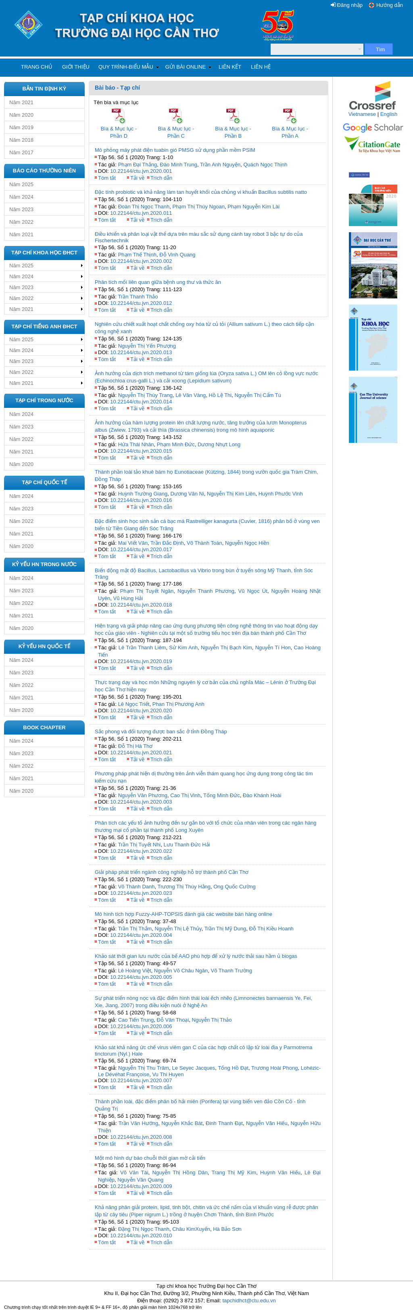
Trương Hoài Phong (274, 1068)
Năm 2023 (21, 209)
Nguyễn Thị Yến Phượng (147, 346)
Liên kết (230, 67)
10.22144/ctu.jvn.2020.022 (141, 851)
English (389, 114)
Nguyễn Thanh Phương (205, 591)
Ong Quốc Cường (234, 887)
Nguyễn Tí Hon (273, 648)
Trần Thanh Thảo (138, 297)
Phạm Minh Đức (176, 444)
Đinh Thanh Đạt (224, 1123)
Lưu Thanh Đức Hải (187, 845)
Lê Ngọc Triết (134, 704)
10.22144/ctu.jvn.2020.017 (141, 549)
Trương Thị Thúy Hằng (184, 887)
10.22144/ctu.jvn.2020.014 (141, 402)
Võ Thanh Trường (231, 971)
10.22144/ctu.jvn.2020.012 (141, 303)
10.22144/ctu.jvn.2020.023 (141, 893)
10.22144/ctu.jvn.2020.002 (141, 261)
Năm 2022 (21, 222)
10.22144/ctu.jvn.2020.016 (141, 500)
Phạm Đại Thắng (137, 165)
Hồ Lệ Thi (220, 395)
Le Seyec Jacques (193, 1068)
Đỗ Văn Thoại (173, 1020)
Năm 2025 (21, 184)
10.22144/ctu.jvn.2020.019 (141, 661)
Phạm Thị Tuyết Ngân (147, 591)
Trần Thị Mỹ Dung (225, 929)
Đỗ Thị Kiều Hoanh (271, 929)
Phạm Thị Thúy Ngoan (198, 207)
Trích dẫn (161, 178)
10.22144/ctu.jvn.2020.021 (141, 752)
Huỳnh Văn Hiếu (280, 1172)
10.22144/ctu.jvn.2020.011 (141, 213)
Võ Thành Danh (136, 887)
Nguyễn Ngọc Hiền (247, 543)
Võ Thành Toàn (204, 543)
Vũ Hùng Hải (128, 598)
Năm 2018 (21, 140)
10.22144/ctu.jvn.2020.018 (141, 605)
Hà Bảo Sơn (227, 1229)
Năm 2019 (21, 127)
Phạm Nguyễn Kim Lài (253, 207)
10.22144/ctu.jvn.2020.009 (141, 1186)
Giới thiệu (76, 67)
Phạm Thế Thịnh (137, 255)
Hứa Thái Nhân (136, 444)
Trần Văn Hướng (139, 1123)
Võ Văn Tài (134, 1172)
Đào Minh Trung (179, 165)
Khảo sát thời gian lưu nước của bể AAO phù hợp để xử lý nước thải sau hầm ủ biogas (196, 956)
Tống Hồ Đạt (233, 1068)
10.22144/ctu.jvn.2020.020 (141, 710)
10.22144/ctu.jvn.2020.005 (141, 977)
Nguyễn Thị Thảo (212, 1020)
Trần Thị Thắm (135, 929)
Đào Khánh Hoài (262, 795)
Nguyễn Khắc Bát (181, 1123)
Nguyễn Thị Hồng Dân (180, 1172)
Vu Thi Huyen (168, 1074)
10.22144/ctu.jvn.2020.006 (141, 1026)
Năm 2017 (21, 152)
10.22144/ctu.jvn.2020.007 (141, 1080)
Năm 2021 (21, 102)
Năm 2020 (21, 115)
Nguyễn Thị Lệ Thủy (178, 929)
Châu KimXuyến (191, 1229)
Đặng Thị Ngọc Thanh (143, 1229)
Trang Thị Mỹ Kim (234, 1172)
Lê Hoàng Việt (134, 971)
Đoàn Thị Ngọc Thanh (144, 207)
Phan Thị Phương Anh (178, 704)
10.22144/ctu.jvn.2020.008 (141, 1137)
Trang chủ (36, 67)
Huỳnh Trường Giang (143, 494)
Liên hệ (261, 67)
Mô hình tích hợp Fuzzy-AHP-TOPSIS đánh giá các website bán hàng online (183, 914)
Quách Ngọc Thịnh (265, 165)
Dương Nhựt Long (219, 444)
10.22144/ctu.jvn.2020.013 (141, 352)
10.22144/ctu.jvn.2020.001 (141, 171)
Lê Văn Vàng (190, 395)
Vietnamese (362, 114)
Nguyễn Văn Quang (140, 1180)
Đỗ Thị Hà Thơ (135, 746)
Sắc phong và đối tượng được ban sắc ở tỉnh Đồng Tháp (161, 731)
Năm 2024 (21, 197)
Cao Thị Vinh (185, 795)
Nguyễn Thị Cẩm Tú (257, 395)
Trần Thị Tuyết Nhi (139, 845)
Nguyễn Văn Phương (142, 795)
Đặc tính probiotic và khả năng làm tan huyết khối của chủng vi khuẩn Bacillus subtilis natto (201, 192)
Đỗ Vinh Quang (177, 255)
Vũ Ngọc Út (252, 591)
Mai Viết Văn (133, 543)
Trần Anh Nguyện (220, 165)
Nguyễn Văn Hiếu (267, 1123)
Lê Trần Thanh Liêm (142, 648)
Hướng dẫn (389, 5)
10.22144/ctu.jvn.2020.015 (141, 451)
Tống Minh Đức (221, 795)
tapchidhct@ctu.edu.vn (248, 1300)
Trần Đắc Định (167, 543)
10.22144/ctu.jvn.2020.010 (141, 1235)
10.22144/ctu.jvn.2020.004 (141, 935)
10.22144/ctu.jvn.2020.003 (141, 802)
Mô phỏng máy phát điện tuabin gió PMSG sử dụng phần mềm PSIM (175, 150)
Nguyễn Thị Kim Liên (231, 494)
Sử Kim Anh (183, 648)
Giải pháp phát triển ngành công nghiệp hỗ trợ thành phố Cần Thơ (171, 872)
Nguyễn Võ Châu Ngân (181, 971)
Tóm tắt (107, 178)
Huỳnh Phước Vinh (281, 494)
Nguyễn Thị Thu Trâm (143, 1068)
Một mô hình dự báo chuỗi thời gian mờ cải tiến (150, 1158)
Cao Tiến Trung (136, 1020)
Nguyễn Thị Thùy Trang (145, 395)
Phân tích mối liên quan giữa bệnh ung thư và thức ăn (158, 282)
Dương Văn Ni (187, 494)
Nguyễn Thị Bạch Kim (226, 648)
